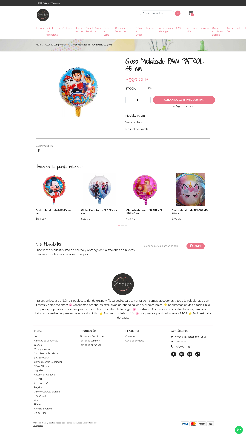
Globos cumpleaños (55, 44)
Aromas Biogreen (43, 408)
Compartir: (44, 145)
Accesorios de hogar (165, 30)
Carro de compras (134, 340)
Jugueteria (151, 28)
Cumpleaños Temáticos (92, 30)
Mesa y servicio (79, 30)
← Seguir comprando (184, 106)
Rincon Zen (230, 30)
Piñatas (37, 404)
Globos (66, 28)
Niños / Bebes (139, 31)
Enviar (196, 246)
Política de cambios (90, 340)
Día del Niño (40, 413)
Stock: (130, 88)
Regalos (205, 28)
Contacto (130, 336)
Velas (239, 28)
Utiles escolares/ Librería (217, 31)
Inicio (39, 28)
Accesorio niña (192, 30)
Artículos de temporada (52, 31)
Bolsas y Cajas (107, 31)
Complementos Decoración (123, 30)
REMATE (179, 28)
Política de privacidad (90, 345)
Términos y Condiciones (92, 336)
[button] (190, 13)
